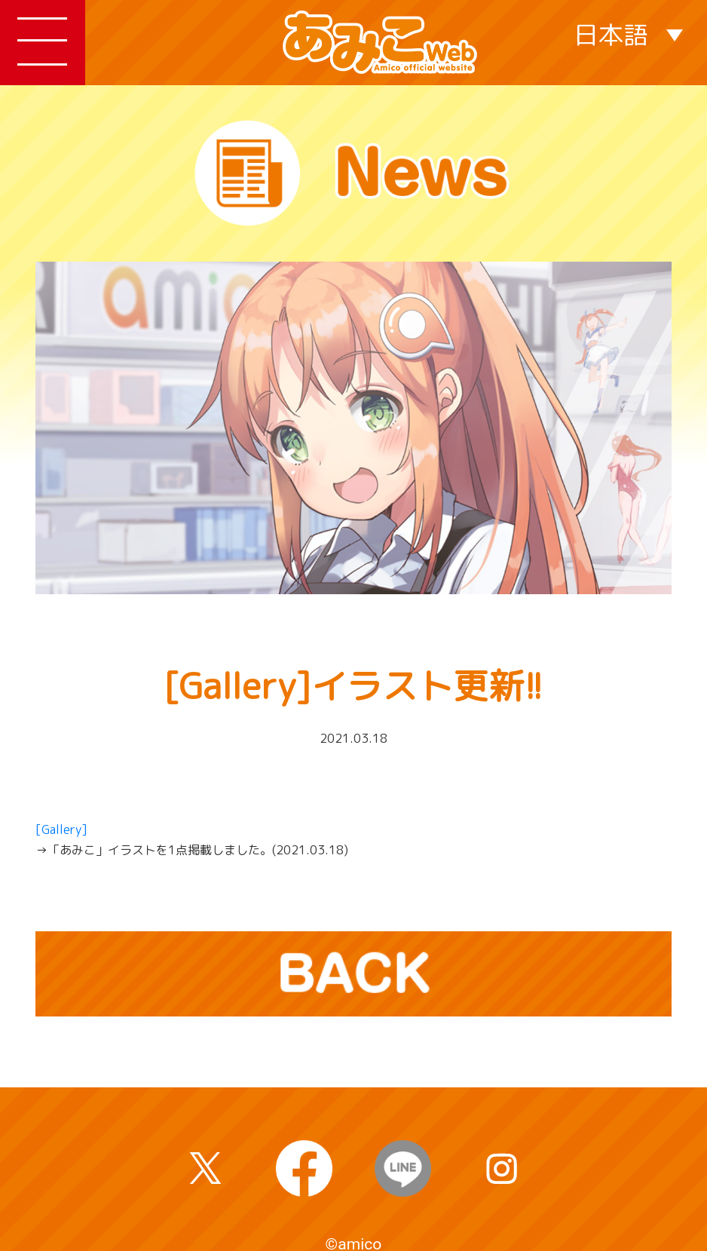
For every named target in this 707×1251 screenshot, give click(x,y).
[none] (628, 34)
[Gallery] (61, 829)
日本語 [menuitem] (611, 34)
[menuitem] (628, 34)
